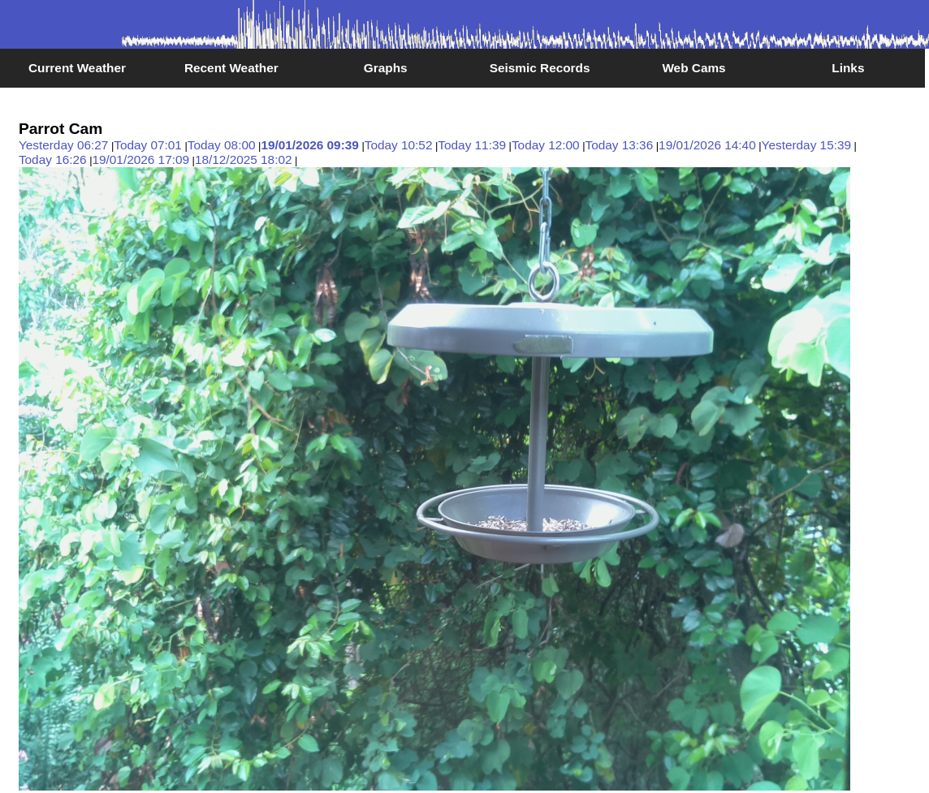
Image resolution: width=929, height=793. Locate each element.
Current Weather (77, 68)
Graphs (386, 68)
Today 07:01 (148, 145)
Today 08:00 (222, 145)
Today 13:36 (619, 145)
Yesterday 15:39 (806, 145)
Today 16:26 (53, 159)
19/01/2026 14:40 (707, 145)
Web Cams (693, 68)
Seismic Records (540, 68)
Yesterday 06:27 (63, 145)
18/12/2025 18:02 (243, 159)
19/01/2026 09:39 (309, 145)
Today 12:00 (546, 145)
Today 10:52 (399, 145)
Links (848, 68)
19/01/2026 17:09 (140, 159)
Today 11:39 (472, 145)
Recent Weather (231, 68)
